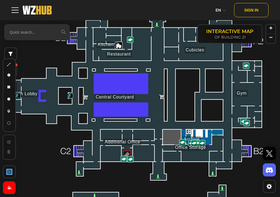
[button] (70, 95)
